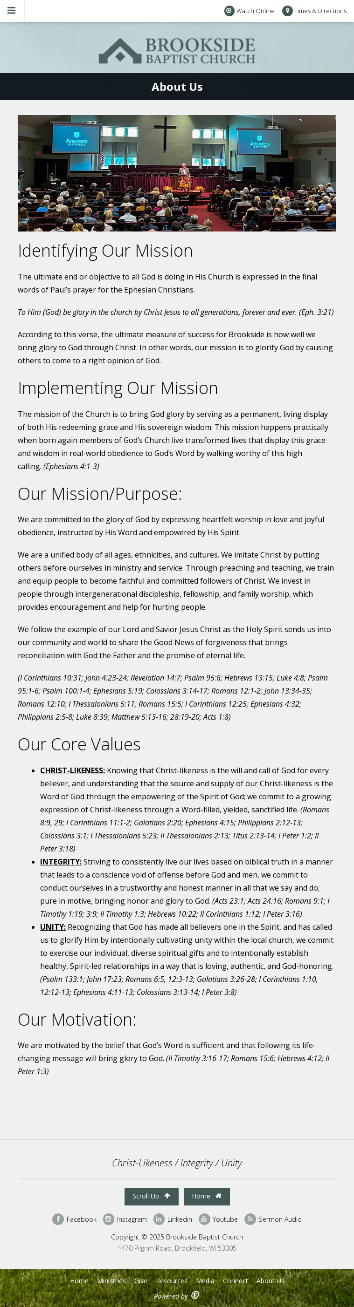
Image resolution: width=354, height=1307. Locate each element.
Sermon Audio (272, 1219)
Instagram (125, 1219)
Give (140, 1280)
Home (207, 1195)
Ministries (111, 1280)
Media (205, 1280)
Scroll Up (151, 1195)
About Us (271, 1280)
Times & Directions (314, 11)
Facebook (74, 1219)
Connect (235, 1280)
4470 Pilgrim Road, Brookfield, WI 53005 (177, 1248)
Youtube (218, 1219)
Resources (171, 1280)
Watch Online (249, 11)
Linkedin (172, 1219)
